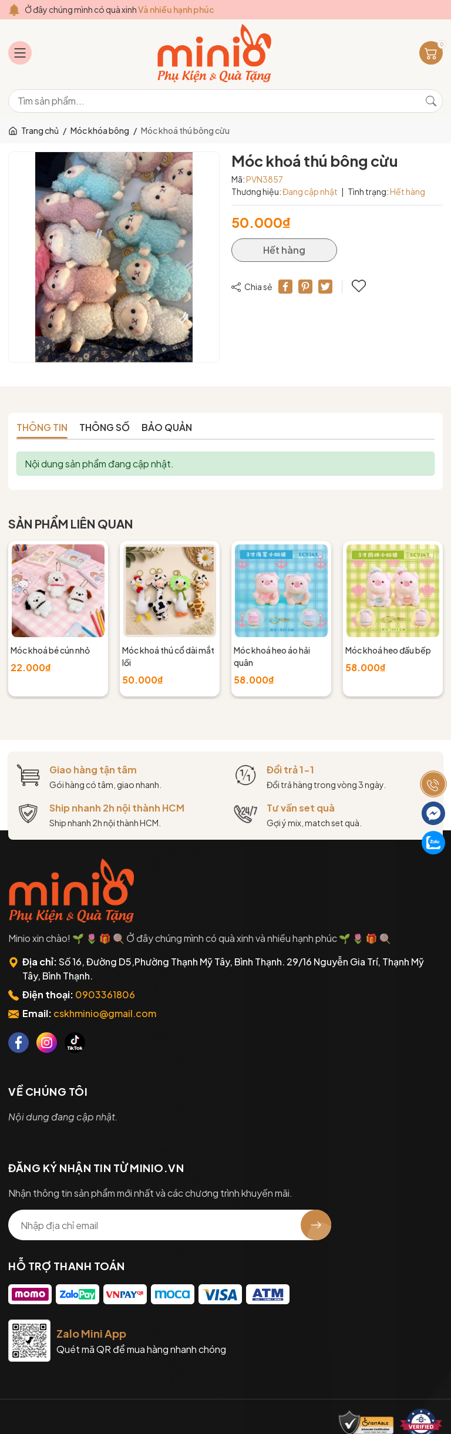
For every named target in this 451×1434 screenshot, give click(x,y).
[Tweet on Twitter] (325, 287)
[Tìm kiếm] (431, 101)
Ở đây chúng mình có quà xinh (119, 9)
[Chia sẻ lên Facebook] (285, 287)
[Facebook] (18, 1042)
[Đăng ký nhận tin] (316, 1225)
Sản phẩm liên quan (70, 523)
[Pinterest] (305, 287)
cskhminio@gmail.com (104, 1013)
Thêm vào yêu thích (359, 286)
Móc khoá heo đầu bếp (388, 650)
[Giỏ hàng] (431, 53)
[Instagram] (46, 1042)
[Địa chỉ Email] (169, 1225)
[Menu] (20, 53)
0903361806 (105, 994)
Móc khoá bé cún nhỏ (50, 650)
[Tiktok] (75, 1042)
